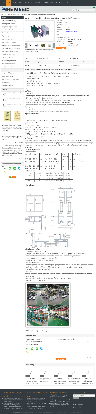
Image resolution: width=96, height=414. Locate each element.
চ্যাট (61, 48)
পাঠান (76, 398)
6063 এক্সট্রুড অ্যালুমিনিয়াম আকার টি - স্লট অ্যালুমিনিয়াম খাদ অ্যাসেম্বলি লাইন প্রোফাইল (60, 400)
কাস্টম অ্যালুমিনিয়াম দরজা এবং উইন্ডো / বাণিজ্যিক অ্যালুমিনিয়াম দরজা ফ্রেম (46, 380)
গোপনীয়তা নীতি (16, 412)
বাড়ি (3, 3)
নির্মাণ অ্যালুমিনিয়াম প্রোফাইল (8, 54)
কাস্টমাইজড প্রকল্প (6, 82)
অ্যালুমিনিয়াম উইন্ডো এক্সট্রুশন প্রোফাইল (11, 48)
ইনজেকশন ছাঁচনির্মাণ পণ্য (7, 85)
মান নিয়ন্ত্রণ (38, 3)
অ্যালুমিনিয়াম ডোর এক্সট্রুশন (14, 14)
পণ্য (9, 3)
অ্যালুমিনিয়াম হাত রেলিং (7, 67)
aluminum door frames (61, 331)
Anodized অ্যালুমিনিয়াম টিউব (9, 60)
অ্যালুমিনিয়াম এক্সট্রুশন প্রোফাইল (9, 27)
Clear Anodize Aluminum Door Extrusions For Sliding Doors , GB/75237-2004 (32, 381)
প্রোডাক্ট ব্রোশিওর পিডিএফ (71, 31)
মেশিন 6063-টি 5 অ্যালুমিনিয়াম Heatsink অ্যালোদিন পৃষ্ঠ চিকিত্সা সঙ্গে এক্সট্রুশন (36, 399)
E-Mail (75, 405)
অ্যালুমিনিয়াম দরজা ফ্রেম (50, 331)
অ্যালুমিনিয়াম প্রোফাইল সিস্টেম (9, 39)
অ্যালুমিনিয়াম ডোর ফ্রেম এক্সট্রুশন (13, 98)
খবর (68, 3)
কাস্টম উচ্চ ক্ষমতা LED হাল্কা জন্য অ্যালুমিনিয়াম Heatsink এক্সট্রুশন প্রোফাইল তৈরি (36, 403)
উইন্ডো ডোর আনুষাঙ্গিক (7, 76)
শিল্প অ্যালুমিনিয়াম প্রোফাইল (8, 23)
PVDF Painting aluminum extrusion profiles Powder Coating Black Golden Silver (60, 381)
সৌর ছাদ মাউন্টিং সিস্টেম (7, 57)
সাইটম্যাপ (80, 405)
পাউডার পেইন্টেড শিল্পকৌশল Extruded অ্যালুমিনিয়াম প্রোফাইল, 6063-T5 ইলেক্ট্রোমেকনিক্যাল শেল (59, 396)
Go (93, 10)
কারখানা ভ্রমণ (28, 3)
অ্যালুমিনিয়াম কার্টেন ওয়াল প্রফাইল (10, 51)
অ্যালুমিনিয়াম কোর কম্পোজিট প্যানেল (10, 79)
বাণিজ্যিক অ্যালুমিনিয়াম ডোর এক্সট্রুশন (14, 92)
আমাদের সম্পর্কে (17, 3)
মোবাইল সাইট (77, 407)
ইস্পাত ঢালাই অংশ (6, 33)
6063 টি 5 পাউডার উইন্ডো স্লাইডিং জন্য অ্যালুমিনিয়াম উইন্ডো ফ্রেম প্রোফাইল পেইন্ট (12, 407)
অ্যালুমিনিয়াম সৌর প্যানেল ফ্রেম (9, 42)
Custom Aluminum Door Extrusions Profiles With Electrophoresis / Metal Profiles (74, 381)
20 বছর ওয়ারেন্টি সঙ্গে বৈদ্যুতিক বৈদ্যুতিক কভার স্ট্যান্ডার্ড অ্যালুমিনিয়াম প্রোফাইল (36, 407)
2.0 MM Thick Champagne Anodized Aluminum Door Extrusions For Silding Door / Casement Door (87, 382)
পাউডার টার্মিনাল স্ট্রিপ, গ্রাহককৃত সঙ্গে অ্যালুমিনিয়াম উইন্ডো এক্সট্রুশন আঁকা (11, 404)
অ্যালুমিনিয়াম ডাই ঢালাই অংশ (8, 30)
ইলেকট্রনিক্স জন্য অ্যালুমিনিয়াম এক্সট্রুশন (11, 45)
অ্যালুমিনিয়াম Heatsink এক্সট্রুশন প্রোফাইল (11, 20)
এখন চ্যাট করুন (59, 2)
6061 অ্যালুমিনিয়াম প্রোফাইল (8, 64)
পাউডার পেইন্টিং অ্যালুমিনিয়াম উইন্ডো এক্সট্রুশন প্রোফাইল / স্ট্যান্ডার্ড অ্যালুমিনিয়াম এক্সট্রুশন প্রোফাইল (12, 400)
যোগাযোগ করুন (48, 3)
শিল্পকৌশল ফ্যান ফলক (7, 36)
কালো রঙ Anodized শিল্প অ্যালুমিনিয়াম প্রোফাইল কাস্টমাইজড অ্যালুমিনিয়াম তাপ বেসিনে (59, 405)
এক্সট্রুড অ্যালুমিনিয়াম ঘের (8, 73)
